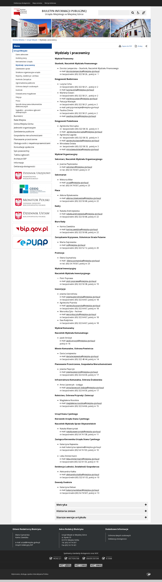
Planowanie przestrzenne (25, 139)
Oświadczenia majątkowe (26, 94)
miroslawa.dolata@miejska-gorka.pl (82, 149)
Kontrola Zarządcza (23, 79)
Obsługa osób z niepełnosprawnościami (32, 143)
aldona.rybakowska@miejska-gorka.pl (83, 198)
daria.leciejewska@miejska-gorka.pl (82, 356)
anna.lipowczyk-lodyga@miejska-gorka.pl (85, 387)
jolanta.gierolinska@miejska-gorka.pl (83, 296)
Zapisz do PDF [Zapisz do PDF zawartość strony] (125, 46)
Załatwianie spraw (23, 68)
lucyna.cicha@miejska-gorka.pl (80, 89)
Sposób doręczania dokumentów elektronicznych (29, 105)
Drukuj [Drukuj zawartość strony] (138, 46)
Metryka (61, 504)
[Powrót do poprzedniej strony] (146, 46)
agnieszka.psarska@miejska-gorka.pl (83, 305)
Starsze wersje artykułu (71, 517)
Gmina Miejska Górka (23, 124)
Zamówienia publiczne (24, 131)
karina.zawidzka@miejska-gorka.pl (82, 229)
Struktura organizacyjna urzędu (28, 72)
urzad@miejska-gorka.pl (77, 182)
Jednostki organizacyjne (25, 127)
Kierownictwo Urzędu (24, 61)
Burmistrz (18, 116)
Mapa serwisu (37, 3)
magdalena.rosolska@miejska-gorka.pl (84, 403)
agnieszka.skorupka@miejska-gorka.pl (84, 131)
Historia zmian (65, 511)
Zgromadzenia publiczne (25, 83)
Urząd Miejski (20, 50)
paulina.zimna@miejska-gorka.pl (81, 116)
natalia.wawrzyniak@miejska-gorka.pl (83, 431)
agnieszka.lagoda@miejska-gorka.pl (82, 140)
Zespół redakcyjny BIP (24, 545)
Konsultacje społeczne (24, 147)
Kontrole (19, 90)
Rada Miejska (20, 120)
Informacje (19, 162)
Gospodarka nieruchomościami (28, 135)
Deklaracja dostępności (22, 3)
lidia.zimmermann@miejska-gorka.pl (82, 459)
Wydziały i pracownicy (25, 65)
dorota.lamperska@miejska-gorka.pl (82, 71)
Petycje (19, 97)
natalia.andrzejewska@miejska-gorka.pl (84, 213)
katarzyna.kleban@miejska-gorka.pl (82, 490)
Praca (18, 101)
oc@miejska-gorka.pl (75, 245)
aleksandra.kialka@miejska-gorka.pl (82, 474)
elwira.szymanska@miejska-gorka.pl (83, 260)
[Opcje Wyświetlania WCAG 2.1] (138, 12)
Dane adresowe (22, 54)
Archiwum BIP (20, 158)
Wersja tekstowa (50, 3)
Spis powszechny (21, 151)
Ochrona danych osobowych (27, 86)
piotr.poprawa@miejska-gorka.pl (81, 281)
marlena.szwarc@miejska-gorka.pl (81, 98)
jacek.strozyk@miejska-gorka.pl (80, 340)
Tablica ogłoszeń (21, 155)
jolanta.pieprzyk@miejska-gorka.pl (82, 372)
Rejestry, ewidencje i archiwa (27, 76)
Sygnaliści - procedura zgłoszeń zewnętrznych (28, 111)
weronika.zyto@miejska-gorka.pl (81, 314)
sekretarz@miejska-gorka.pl (79, 167)
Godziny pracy (21, 58)
